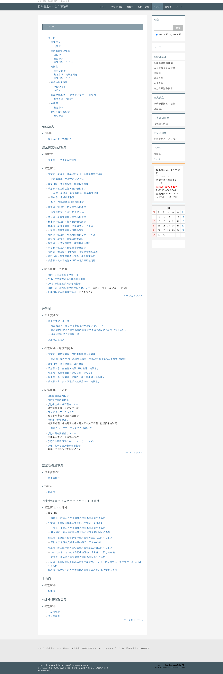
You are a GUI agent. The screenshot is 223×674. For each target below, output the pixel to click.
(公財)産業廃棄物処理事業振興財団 (67, 279)
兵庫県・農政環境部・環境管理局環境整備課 (72, 260)
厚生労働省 (60, 86)
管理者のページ (53, 648)
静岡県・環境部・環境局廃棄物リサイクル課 (72, 234)
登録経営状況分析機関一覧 (65, 334)
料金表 (130, 7)
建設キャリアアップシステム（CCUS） (72, 428)
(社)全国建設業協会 (58, 395)
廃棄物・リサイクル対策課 (62, 160)
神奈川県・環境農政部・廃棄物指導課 (68, 184)
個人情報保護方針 (130, 648)
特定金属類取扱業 (60, 112)
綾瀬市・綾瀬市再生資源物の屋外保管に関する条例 (78, 518)
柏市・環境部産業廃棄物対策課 (67, 201)
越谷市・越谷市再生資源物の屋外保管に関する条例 (78, 556)
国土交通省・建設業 (59, 321)
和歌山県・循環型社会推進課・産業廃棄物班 (72, 256)
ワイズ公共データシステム (62, 412)
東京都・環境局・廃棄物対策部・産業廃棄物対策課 (75, 174)
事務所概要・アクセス (166, 138)
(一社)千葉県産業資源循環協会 (64, 283)
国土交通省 (60, 71)
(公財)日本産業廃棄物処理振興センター (69, 288)
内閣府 (57, 46)
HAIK (183, 667)
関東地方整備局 (56, 339)
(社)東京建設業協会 (58, 400)
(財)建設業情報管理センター (63, 404)
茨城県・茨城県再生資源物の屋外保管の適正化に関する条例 (80, 537)
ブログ (179, 7)
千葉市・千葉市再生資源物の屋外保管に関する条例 (78, 528)
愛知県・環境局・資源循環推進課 (66, 239)
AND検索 (162, 34)
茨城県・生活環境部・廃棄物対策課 (67, 217)
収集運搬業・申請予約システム (67, 178)
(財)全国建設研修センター (62, 433)
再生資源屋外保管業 (164, 68)
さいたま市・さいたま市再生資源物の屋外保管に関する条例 (83, 552)
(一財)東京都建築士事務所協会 (64, 445)
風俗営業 (158, 78)
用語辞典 (76, 648)
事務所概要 (116, 7)
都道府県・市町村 (63, 99)
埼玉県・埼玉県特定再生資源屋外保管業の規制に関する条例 (80, 547)
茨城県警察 (54, 616)
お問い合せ (143, 7)
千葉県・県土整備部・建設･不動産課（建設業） (73, 368)
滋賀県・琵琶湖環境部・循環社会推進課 (69, 243)
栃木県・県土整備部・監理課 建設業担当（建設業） (76, 377)
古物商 (54, 103)
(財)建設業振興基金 (58, 420)
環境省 (57, 55)
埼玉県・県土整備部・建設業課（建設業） (70, 373)
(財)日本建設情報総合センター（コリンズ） (71, 441)
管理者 (168, 7)
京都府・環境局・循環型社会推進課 (67, 247)
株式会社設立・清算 (164, 103)
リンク (157, 7)
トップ (103, 7)
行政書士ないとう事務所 (53, 6)
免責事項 (145, 648)
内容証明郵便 (161, 123)
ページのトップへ (133, 295)
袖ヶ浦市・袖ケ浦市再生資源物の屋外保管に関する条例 (80, 532)
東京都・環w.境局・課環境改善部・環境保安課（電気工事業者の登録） (89, 358)
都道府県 (58, 58)
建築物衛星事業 (59, 82)
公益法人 (56, 42)
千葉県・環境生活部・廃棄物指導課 (67, 188)
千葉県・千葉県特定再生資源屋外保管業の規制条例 (75, 523)
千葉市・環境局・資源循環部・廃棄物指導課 (75, 193)
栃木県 (51, 591)
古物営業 (158, 83)
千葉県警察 (54, 612)
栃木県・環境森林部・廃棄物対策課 (67, 221)
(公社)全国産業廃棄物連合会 (63, 275)
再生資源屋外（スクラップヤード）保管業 (73, 94)
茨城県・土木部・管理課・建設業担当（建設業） (74, 381)
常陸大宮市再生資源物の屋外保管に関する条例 (76, 542)
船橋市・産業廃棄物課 (63, 197)
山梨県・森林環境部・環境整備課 (66, 230)
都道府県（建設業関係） (67, 74)
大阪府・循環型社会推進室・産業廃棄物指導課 (73, 252)
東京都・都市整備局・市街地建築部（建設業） (73, 354)
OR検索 (175, 34)
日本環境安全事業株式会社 (62, 292)
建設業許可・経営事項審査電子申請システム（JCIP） (80, 325)
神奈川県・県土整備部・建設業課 (66, 364)
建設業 (54, 66)
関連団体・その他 (63, 62)
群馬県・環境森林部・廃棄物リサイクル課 (70, 226)
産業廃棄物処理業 (60, 50)
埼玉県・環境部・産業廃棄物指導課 (67, 207)
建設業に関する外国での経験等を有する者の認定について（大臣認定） (89, 330)
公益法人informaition (59, 139)
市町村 (57, 90)
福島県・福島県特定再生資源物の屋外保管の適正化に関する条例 (82, 570)
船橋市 (51, 492)
